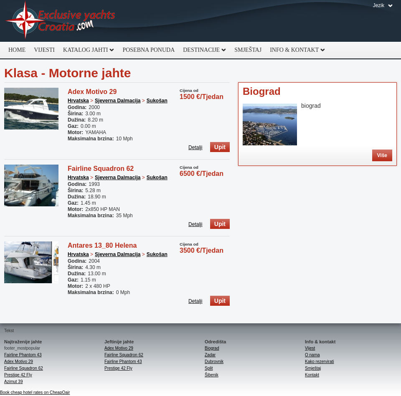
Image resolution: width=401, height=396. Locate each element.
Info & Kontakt (295, 50)
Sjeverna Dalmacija (117, 101)
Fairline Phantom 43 (23, 355)
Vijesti (44, 50)
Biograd (262, 91)
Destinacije (202, 50)
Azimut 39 (13, 381)
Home (16, 50)
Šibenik (211, 375)
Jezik (378, 5)
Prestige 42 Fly (18, 375)
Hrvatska (78, 101)
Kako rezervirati (319, 361)
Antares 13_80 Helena (102, 245)
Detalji (195, 147)
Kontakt (312, 375)
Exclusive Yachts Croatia (60, 21)
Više (382, 155)
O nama (312, 355)
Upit (220, 147)
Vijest (310, 348)
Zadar (210, 355)
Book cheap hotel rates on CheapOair (35, 392)
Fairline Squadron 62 (101, 168)
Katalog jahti (86, 50)
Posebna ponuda (148, 50)
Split (209, 368)
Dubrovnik (214, 361)
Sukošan (157, 101)
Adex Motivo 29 (92, 91)
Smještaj (247, 50)
